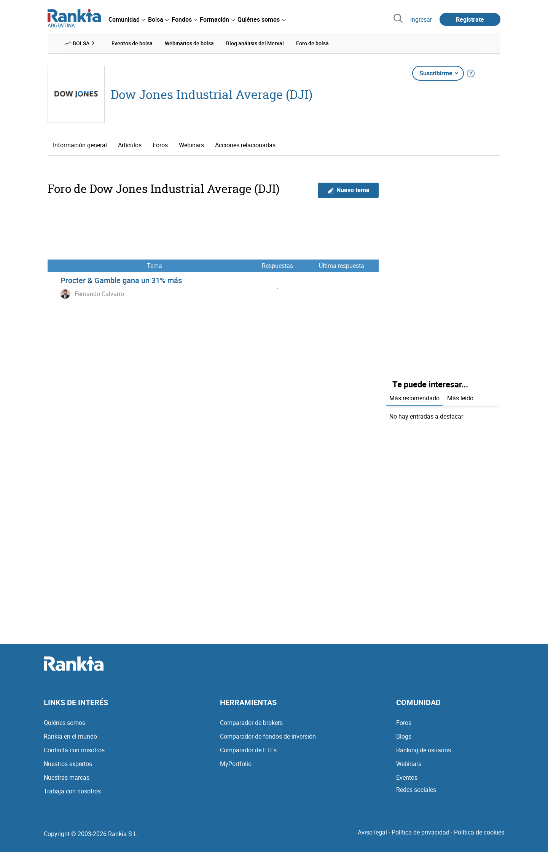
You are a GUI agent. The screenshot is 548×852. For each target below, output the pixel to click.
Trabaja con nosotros (72, 791)
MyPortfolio (236, 764)
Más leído (460, 398)
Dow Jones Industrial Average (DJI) (211, 94)
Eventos (406, 777)
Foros (160, 145)
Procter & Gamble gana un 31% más (121, 280)
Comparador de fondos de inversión (268, 736)
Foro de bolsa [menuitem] (312, 43)
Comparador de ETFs (248, 750)
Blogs (403, 736)
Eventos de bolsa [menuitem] (132, 43)
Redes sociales (416, 789)
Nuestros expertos (68, 764)
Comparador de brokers (251, 722)
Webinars (191, 145)
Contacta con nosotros (74, 750)
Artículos (130, 145)
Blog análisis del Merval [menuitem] (255, 43)
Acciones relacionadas (245, 145)
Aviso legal (372, 832)
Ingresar (421, 19)
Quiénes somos (64, 722)
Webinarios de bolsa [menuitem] (189, 43)
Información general (80, 145)
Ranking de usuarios (423, 750)
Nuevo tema (348, 190)
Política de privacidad (420, 832)
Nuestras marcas (66, 777)
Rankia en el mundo (70, 736)
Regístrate (470, 19)
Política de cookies (479, 832)
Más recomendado (414, 398)
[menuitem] (127, 19)
